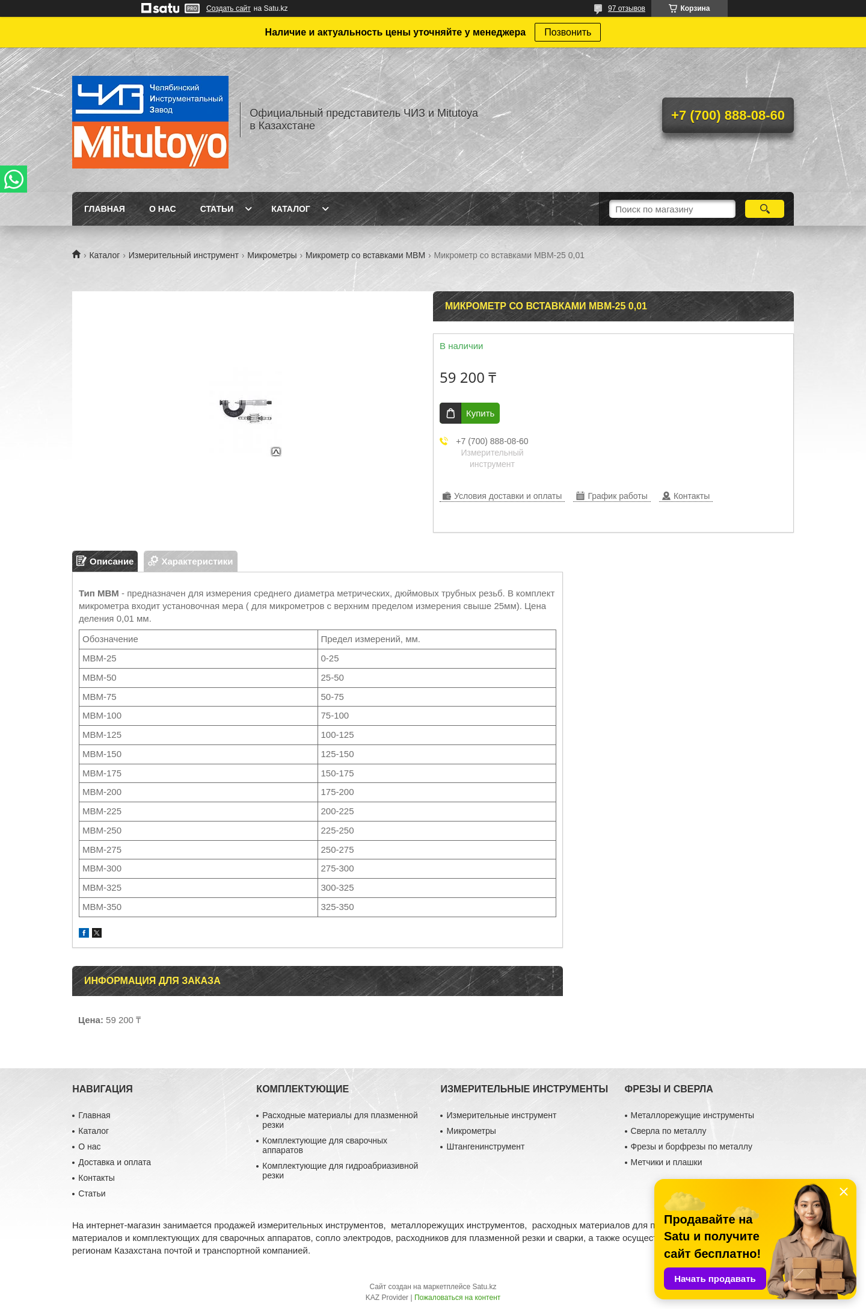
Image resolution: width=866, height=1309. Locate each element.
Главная (104, 209)
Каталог (290, 209)
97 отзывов (626, 8)
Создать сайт (228, 8)
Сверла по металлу (669, 1131)
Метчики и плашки (666, 1162)
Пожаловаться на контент (457, 1297)
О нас (162, 209)
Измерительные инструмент (501, 1115)
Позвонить (567, 32)
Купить (480, 413)
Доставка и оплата (114, 1162)
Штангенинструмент (485, 1146)
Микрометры (271, 255)
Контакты (96, 1178)
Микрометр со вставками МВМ (365, 255)
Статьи (217, 209)
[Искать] (764, 209)
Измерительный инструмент (184, 255)
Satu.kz (484, 1287)
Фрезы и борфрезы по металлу (691, 1146)
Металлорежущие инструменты (692, 1115)
